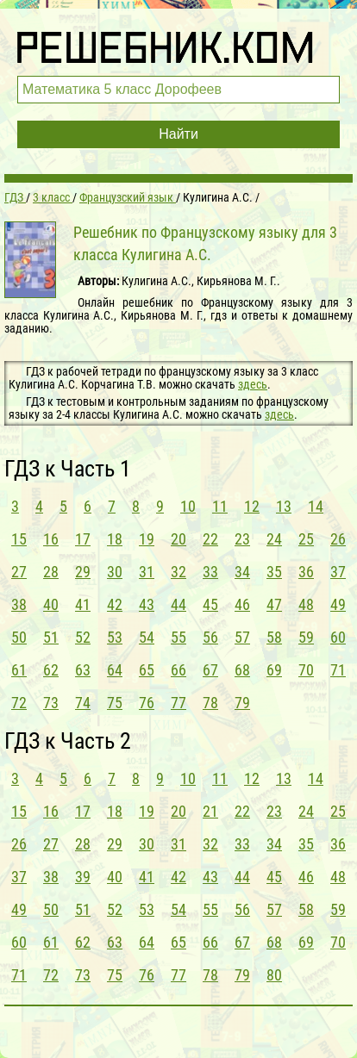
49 (338, 604)
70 (306, 670)
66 (178, 670)
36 (306, 572)
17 (83, 539)
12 (252, 506)
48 (306, 604)
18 (114, 539)
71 (338, 670)
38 (19, 604)
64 (114, 670)
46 (242, 604)
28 (51, 572)
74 (83, 703)
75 (114, 703)
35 (274, 572)
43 (146, 604)
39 (83, 877)
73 (51, 703)
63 (83, 670)
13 (283, 506)
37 (338, 572)
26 (338, 539)
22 (210, 539)
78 (210, 703)
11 (220, 506)
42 (114, 604)
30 (114, 572)
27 (19, 572)
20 (178, 539)
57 (242, 637)
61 (19, 670)
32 (178, 572)
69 (274, 670)
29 (83, 572)
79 (242, 703)
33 (210, 572)
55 (178, 637)
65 (146, 670)
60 (338, 637)
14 (315, 506)
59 (306, 637)
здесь (252, 384)
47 (274, 604)
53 (114, 637)
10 (188, 506)
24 (274, 539)
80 (274, 975)
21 (210, 811)
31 (146, 572)
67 (210, 670)
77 (178, 703)
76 (146, 703)
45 (210, 604)
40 (51, 604)
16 (51, 539)
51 (51, 637)
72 (19, 703)
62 (51, 670)
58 (274, 637)
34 (242, 572)
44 (178, 604)
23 (242, 539)
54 (146, 637)
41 (83, 604)
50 (19, 637)
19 (146, 539)
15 (19, 539)
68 (242, 670)
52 (83, 637)
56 (210, 637)
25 (306, 539)
